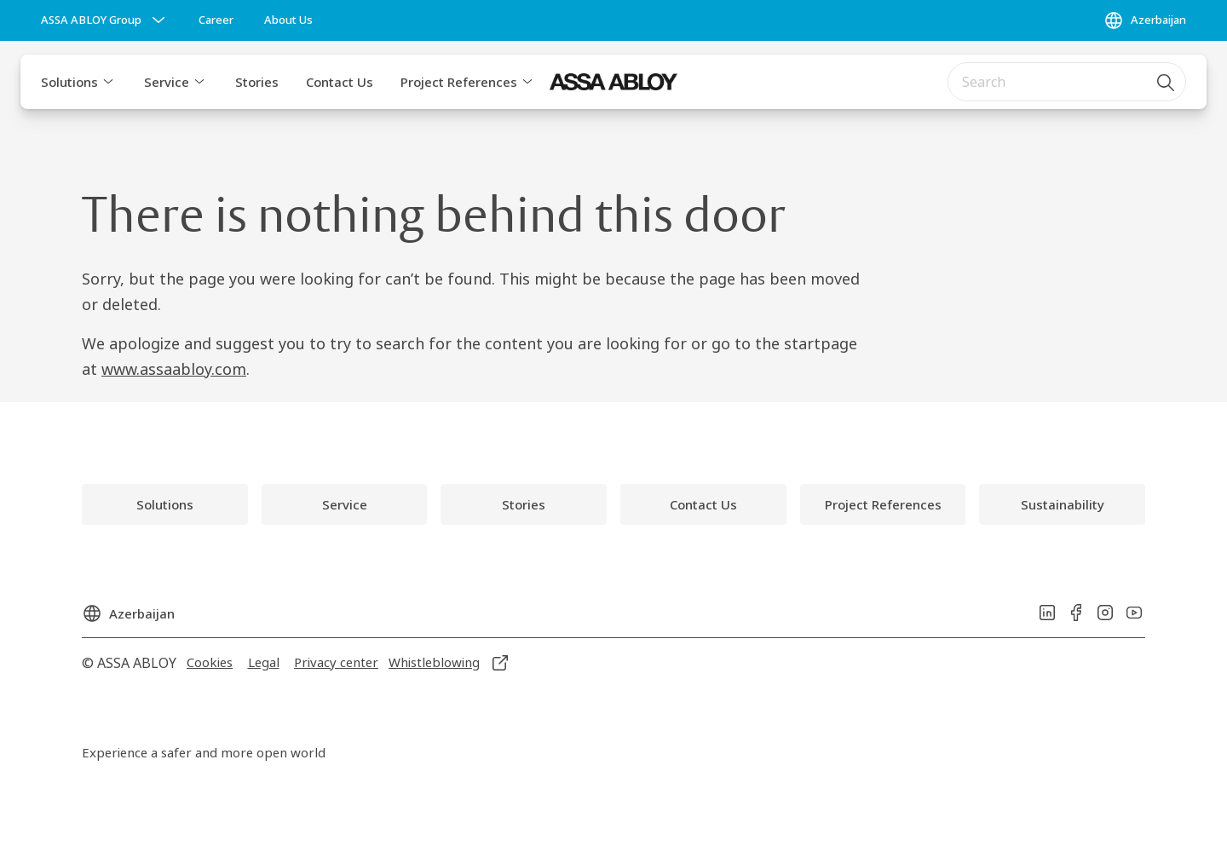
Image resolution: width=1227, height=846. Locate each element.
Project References (458, 81)
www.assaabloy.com (173, 369)
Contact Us (339, 81)
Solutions (69, 81)
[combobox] (1067, 81)
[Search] (1166, 81)
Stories (257, 81)
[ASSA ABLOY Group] (105, 20)
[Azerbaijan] (1144, 20)
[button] (108, 81)
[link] (216, 20)
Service (166, 81)
